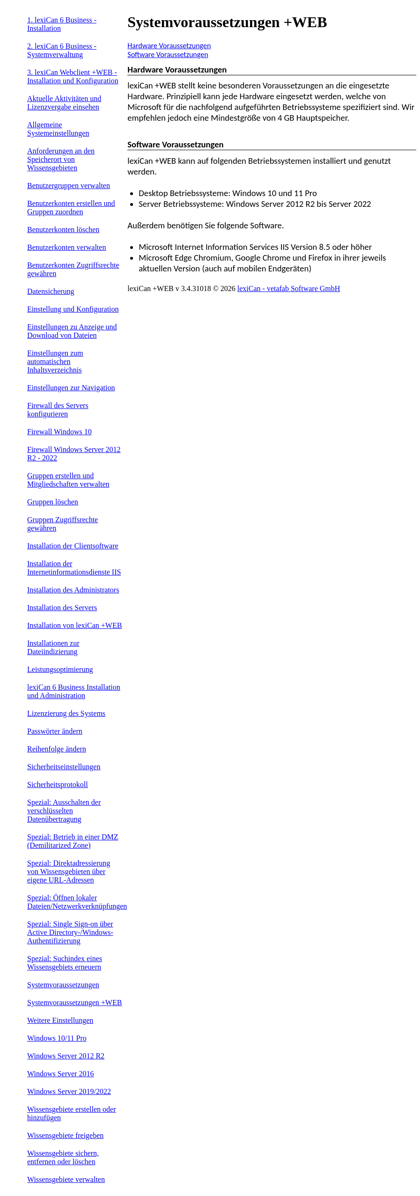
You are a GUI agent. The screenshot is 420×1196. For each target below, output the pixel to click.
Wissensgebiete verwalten (66, 1179)
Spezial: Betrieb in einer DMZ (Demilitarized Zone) (72, 841)
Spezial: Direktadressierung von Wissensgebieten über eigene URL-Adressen (68, 871)
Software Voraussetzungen (167, 54)
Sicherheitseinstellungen (63, 767)
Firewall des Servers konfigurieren (57, 409)
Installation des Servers (62, 608)
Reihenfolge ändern (56, 749)
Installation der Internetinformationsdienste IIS (74, 568)
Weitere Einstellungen (60, 1020)
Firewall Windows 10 (59, 432)
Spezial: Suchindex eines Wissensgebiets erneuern (64, 963)
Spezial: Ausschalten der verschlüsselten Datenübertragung (64, 810)
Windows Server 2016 (60, 1074)
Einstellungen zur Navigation (71, 388)
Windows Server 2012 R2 (65, 1056)
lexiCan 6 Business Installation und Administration (73, 691)
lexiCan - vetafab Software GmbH (288, 288)
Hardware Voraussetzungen (169, 45)
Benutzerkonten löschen (63, 229)
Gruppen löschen (52, 502)
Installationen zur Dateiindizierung (53, 647)
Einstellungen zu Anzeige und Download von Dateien (72, 331)
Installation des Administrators (73, 590)
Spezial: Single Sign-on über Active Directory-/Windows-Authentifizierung (70, 932)
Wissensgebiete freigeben (65, 1135)
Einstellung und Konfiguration (73, 309)
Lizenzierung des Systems (66, 713)
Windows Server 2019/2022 (69, 1091)
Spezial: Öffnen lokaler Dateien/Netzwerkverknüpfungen (77, 902)
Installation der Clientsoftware (72, 546)
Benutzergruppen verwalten (68, 186)
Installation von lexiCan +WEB (74, 625)
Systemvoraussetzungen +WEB (74, 1002)
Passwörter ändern (54, 731)
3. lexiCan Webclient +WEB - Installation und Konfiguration (72, 76)
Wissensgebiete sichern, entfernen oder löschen (63, 1157)
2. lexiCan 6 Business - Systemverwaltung (61, 50)
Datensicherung (50, 291)
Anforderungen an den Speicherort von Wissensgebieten (61, 159)
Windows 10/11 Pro (57, 1038)
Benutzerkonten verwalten (66, 247)
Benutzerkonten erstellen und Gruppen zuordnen (71, 207)
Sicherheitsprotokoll (57, 784)
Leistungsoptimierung (60, 669)
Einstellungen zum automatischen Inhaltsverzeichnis (55, 361)
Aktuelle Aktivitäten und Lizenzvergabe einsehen (64, 103)
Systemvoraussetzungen (63, 985)
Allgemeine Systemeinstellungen (58, 129)
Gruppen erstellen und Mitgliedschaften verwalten (68, 480)
